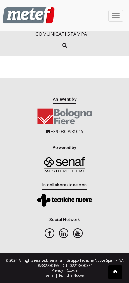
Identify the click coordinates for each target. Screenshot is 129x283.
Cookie (72, 270)
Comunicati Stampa (61, 33)
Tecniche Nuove (71, 275)
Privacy (57, 270)
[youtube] (78, 233)
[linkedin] (63, 233)
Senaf (50, 275)
